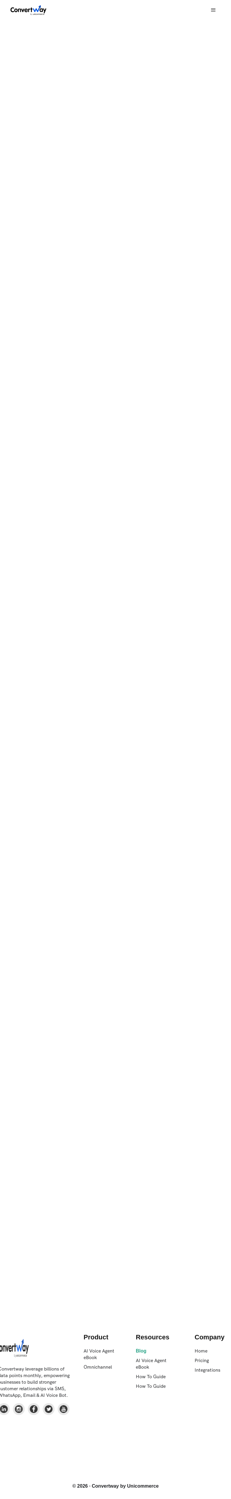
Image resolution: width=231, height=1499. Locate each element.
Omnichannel (98, 1370)
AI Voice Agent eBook (99, 1357)
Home (201, 1354)
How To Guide (151, 1380)
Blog (141, 1354)
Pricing (202, 1363)
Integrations (207, 1373)
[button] (213, 10)
